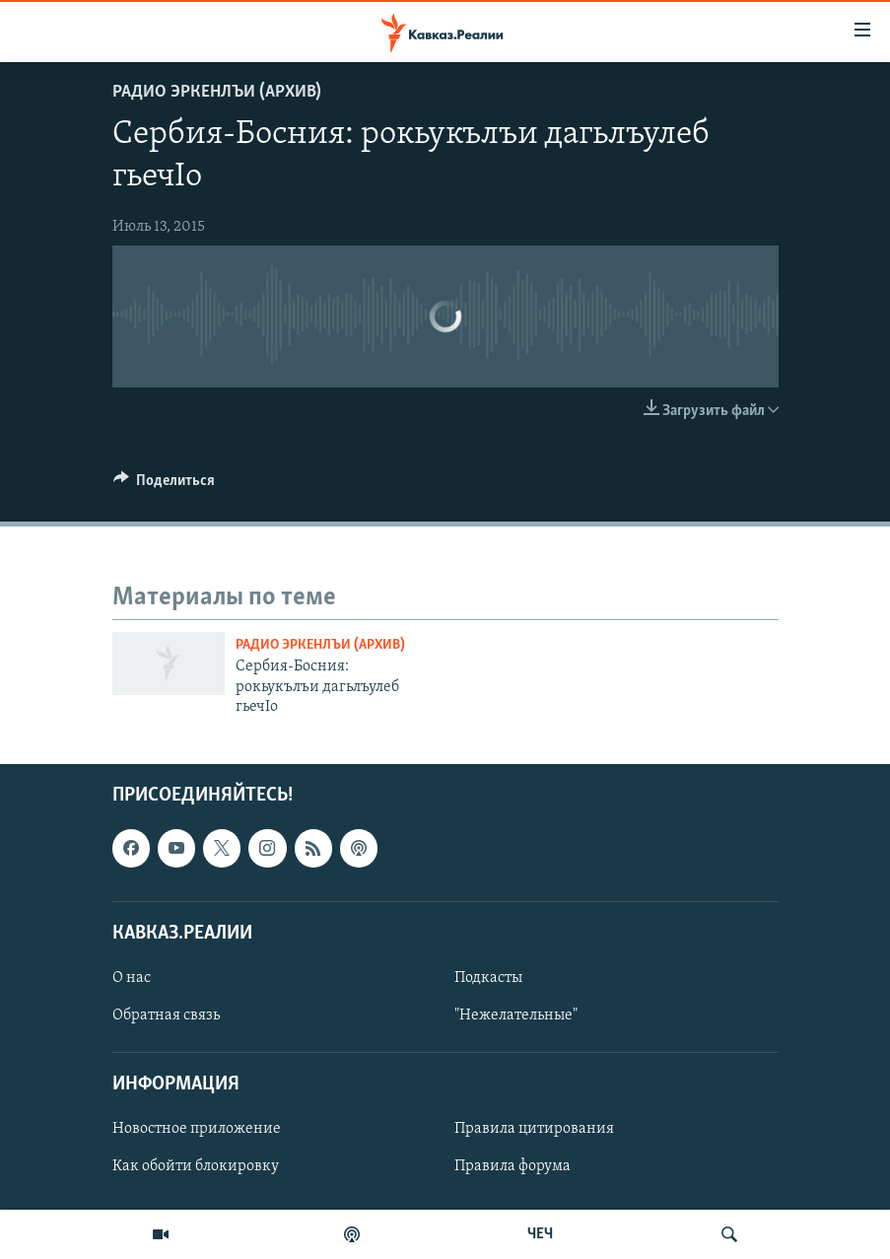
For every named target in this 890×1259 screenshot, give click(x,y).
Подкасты (488, 978)
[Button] (164, 485)
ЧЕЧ (540, 1234)
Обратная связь (166, 1015)
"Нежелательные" (516, 1015)
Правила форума (512, 1166)
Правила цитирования (534, 1129)
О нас (131, 978)
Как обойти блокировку (195, 1166)
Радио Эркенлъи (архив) (216, 92)
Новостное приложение (196, 1129)
